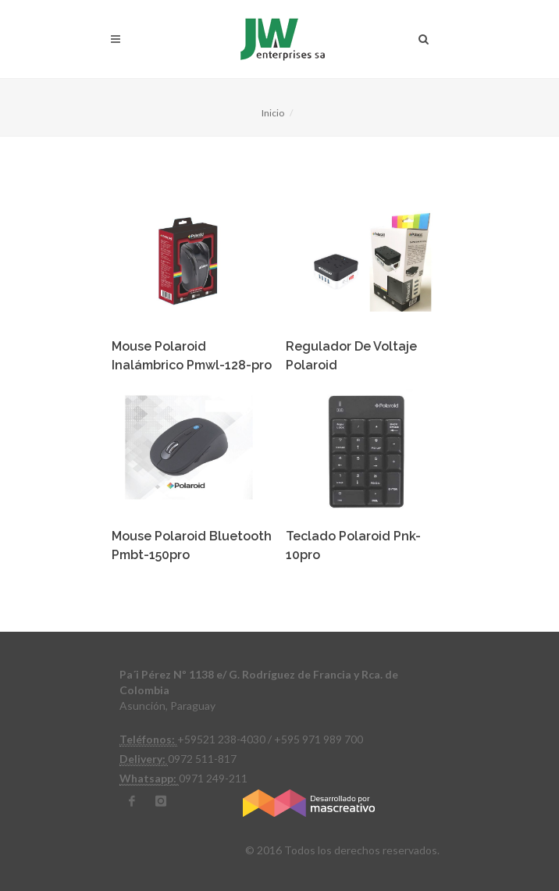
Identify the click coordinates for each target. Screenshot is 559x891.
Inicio (273, 113)
